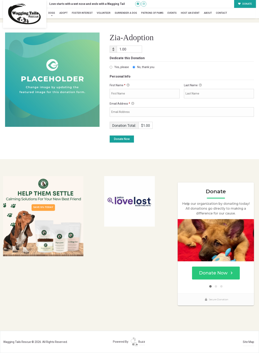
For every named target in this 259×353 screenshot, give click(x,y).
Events (172, 13)
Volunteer (103, 13)
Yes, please (121, 67)
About (208, 13)
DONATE (245, 3)
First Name (120, 85)
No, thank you (145, 67)
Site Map (248, 342)
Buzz (138, 341)
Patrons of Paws (152, 13)
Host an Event (190, 13)
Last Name (193, 85)
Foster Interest (82, 13)
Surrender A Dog (126, 13)
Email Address (122, 103)
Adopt (63, 13)
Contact (221, 13)
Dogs (51, 13)
